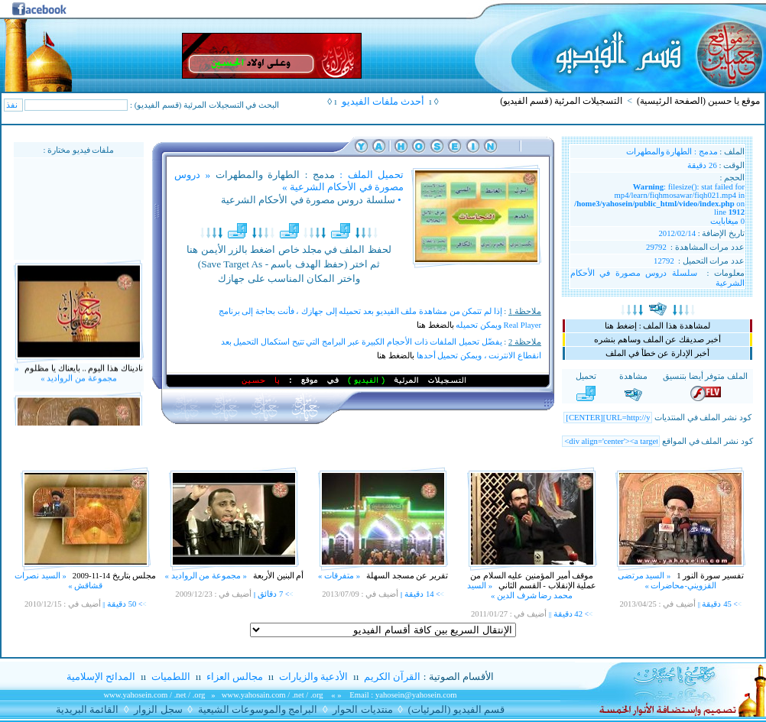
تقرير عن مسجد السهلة (406, 575)
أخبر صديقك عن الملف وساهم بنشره (657, 339)
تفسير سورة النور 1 (709, 575)
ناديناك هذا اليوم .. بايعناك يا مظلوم (83, 376)
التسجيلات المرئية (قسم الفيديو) (561, 101)
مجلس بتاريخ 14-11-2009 (113, 575)
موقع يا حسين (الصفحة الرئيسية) (698, 101)
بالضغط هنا (435, 325)
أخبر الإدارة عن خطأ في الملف (657, 353)
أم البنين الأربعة (277, 575)
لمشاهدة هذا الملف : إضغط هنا (657, 326)
